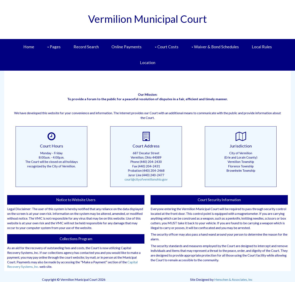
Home (28, 46)
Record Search (86, 46)
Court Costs (167, 49)
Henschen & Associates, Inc (233, 279)
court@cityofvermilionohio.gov (146, 179)
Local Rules (262, 46)
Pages (54, 49)
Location (147, 62)
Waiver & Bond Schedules (215, 49)
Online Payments (126, 46)
